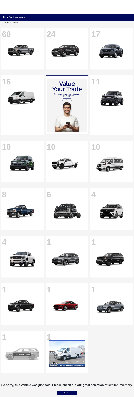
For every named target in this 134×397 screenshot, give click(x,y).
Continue (66, 393)
